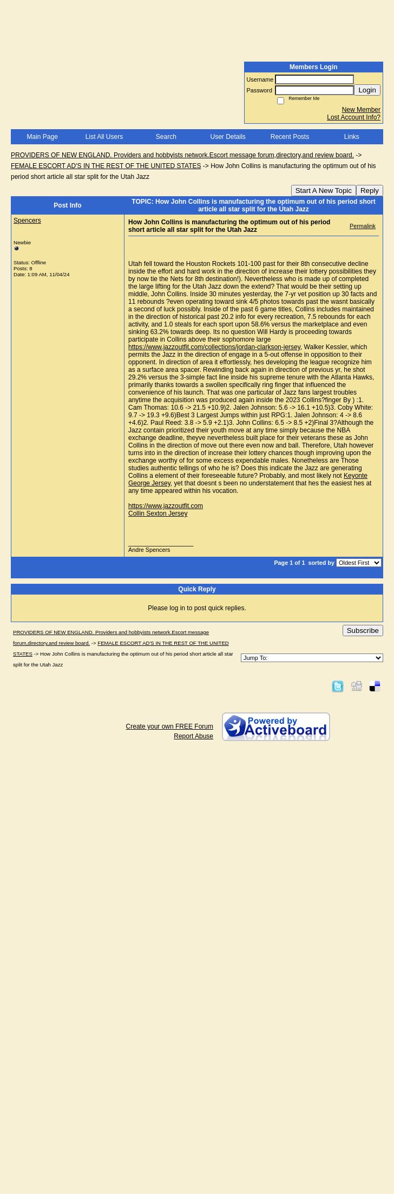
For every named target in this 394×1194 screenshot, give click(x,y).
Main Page (42, 137)
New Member (361, 110)
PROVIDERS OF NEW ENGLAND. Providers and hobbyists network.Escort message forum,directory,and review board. (182, 155)
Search (166, 137)
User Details (227, 137)
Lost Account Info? (353, 117)
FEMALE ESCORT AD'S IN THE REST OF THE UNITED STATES (106, 166)
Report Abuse (193, 736)
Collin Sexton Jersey (157, 513)
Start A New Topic (324, 190)
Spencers (27, 220)
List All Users (104, 137)
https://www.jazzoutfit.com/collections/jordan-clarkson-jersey (214, 347)
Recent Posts (290, 137)
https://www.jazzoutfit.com (165, 506)
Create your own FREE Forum (169, 726)
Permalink (363, 226)
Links (351, 137)
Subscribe (363, 630)
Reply (369, 190)
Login (367, 90)
